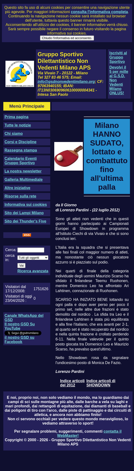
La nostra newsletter (23, 171)
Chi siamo (14, 134)
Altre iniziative (17, 188)
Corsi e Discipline (20, 142)
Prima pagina (16, 117)
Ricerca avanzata (32, 271)
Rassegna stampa (21, 150)
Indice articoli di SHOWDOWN (100, 383)
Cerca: (10, 250)
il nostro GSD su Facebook (19, 339)
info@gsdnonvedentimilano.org (66, 82)
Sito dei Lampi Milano (24, 213)
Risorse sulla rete (20, 196)
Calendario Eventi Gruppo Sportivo (21, 161)
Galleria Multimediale (24, 179)
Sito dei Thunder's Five (25, 221)
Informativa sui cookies (26, 205)
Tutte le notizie (18, 125)
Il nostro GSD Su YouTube (20, 326)
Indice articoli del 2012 (72, 383)
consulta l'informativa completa (99, 12)
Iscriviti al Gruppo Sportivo (118, 57)
